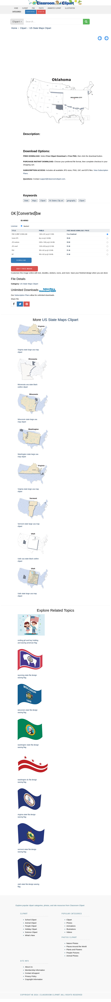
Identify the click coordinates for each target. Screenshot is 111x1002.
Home (16, 8)
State (26, 200)
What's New (30, 935)
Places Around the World (77, 946)
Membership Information (35, 970)
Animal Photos (72, 956)
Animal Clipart (30, 923)
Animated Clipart (54, 8)
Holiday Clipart (31, 929)
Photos (69, 923)
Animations (71, 926)
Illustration (70, 8)
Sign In (41, 12)
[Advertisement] (55, 60)
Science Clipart (31, 932)
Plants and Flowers (74, 949)
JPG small (15, 246)
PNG (33, 8)
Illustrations (71, 929)
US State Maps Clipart (40, 28)
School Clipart (30, 920)
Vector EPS (15, 238)
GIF (13, 254)
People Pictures (73, 953)
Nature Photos (72, 943)
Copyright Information (34, 979)
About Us (29, 967)
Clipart (25, 8)
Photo (41, 8)
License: (14, 226)
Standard (26, 226)
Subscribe (31, 12)
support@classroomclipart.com (52, 179)
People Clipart (31, 926)
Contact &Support (32, 973)
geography (71, 200)
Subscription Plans (22, 295)
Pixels (41, 230)
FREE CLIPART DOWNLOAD (19, 234)
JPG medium (15, 242)
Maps (34, 200)
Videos (69, 932)
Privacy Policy (30, 976)
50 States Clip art (56, 200)
